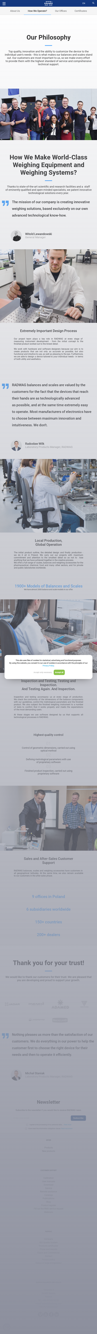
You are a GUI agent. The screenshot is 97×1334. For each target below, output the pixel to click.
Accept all (59, 672)
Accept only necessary (43, 672)
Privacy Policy (48, 666)
